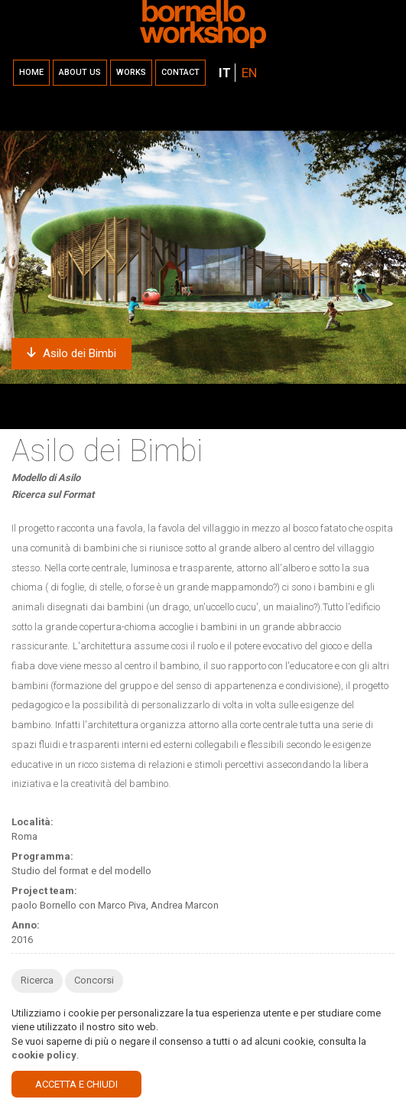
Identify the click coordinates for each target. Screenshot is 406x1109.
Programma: (42, 856)
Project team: (44, 890)
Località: (32, 822)
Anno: (25, 925)
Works (131, 72)
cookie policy (43, 1055)
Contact (180, 72)
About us (80, 72)
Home (31, 72)
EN (249, 72)
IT (225, 72)
